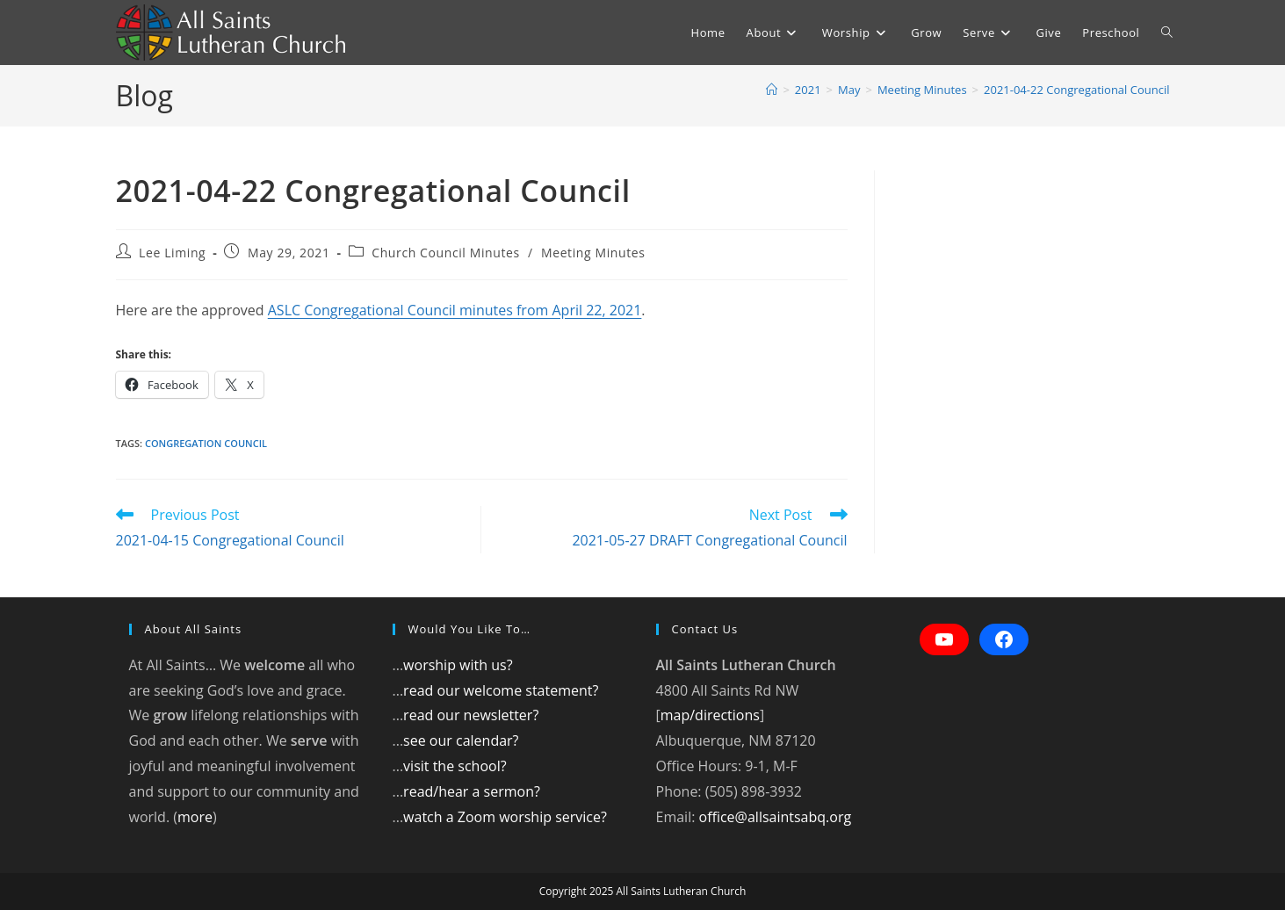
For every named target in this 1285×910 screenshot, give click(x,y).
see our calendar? (460, 740)
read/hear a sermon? (471, 791)
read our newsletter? (470, 715)
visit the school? (455, 766)
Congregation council (206, 443)
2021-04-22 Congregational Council (1076, 90)
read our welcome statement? (500, 690)
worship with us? (457, 665)
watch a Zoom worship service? (505, 817)
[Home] (771, 90)
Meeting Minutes (593, 252)
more (195, 817)
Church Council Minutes (446, 252)
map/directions (710, 715)
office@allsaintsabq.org (775, 817)
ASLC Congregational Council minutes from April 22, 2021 (455, 310)
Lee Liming (172, 252)
